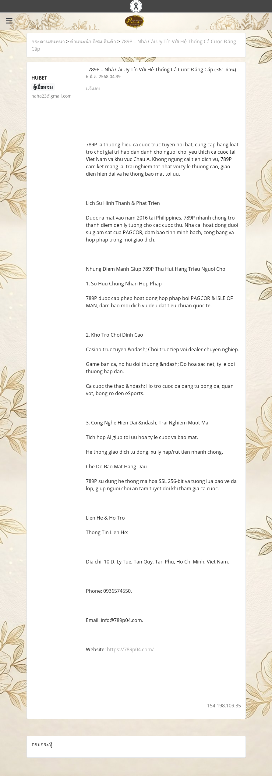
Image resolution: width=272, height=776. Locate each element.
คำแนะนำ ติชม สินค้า (93, 41)
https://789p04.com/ (130, 649)
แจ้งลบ (93, 88)
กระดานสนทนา (48, 41)
